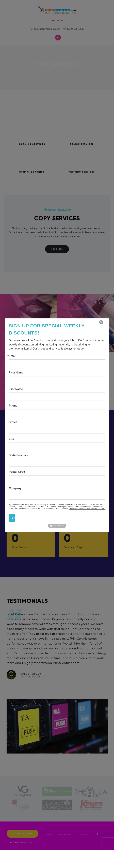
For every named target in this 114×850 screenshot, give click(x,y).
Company (15, 488)
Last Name (16, 389)
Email (12, 356)
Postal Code (17, 471)
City (11, 438)
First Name (16, 372)
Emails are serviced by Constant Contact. (87, 509)
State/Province (18, 455)
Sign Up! (13, 518)
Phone (13, 405)
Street (13, 422)
